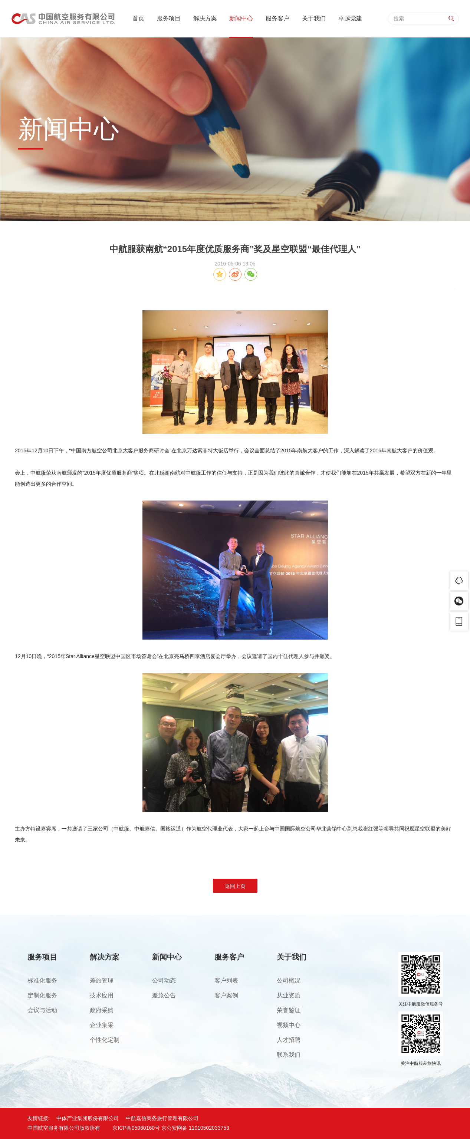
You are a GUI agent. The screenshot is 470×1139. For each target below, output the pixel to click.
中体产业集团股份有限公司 (87, 1118)
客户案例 (226, 995)
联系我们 (288, 1054)
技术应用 (102, 995)
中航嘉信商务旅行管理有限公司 (162, 1118)
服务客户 (277, 18)
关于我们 (314, 18)
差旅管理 (102, 980)
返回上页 (235, 886)
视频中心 (288, 1025)
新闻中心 (241, 18)
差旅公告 (164, 995)
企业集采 (102, 1025)
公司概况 (288, 980)
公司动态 (164, 980)
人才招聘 (288, 1040)
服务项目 (169, 18)
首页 (138, 18)
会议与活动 (42, 1010)
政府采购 (102, 1010)
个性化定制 (104, 1040)
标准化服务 (42, 980)
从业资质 (288, 995)
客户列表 (226, 980)
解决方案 (205, 18)
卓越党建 (350, 18)
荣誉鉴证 (288, 1010)
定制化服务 (42, 995)
